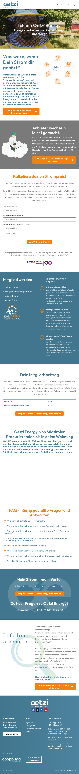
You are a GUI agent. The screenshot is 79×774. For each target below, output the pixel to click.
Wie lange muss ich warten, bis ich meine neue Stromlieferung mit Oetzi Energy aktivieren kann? (37, 539)
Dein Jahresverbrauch (10, 207)
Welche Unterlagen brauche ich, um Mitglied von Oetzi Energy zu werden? (37, 532)
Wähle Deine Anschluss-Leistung (13, 215)
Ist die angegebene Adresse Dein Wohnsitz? (17, 224)
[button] (3, 29)
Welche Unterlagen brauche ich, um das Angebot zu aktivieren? (37, 526)
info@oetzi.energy (26, 609)
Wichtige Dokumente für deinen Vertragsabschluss (31, 561)
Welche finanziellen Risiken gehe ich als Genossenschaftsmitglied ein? (40, 555)
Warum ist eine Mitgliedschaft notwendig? (27, 545)
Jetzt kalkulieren (13, 234)
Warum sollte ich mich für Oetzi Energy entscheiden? (32, 550)
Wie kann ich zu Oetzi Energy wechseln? (26, 520)
